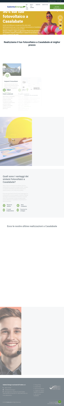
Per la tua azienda (32, 6)
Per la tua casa (27, 7)
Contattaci (45, 4)
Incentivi (38, 4)
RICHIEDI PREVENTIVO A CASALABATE (57, 7)
